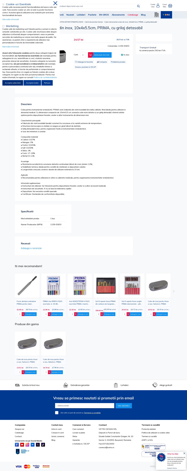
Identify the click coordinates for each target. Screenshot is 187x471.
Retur (75, 436)
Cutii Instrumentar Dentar (94, 22)
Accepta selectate (13, 83)
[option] (79, 295)
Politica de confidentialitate (45, 77)
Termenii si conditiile (92, 413)
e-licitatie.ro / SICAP (81, 444)
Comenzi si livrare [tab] (82, 425)
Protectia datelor (149, 429)
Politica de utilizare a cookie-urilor (156, 432)
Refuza (47, 83)
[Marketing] (3, 26)
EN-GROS (104, 14)
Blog (143, 14)
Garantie (76, 440)
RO (166, 14)
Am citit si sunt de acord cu (80, 413)
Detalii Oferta (172, 468)
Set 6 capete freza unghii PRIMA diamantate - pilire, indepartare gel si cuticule (132, 302)
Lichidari (81, 14)
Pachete (92, 14)
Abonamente (118, 14)
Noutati (70, 14)
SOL (151, 440)
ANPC (144, 440)
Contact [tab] (103, 425)
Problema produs (118, 62)
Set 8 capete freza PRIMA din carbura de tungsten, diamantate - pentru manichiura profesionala (105, 302)
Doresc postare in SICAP (85, 67)
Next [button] (173, 291)
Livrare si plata (79, 432)
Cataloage (133, 14)
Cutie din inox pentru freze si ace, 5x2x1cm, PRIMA (158, 302)
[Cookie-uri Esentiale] (3, 4)
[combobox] (96, 6)
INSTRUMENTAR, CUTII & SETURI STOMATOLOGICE (65, 22)
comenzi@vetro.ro (106, 447)
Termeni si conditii (149, 436)
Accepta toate (32, 83)
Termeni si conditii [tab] (151, 425)
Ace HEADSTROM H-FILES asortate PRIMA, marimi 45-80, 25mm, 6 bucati (79, 302)
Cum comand (78, 429)
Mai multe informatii (10, 19)
